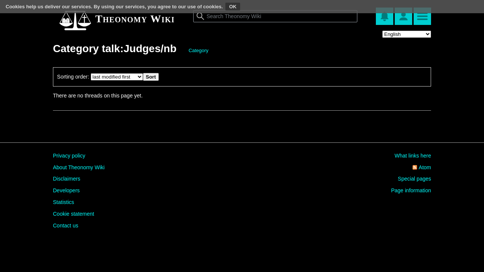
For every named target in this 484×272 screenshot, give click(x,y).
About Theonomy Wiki (79, 167)
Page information (411, 190)
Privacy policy (69, 156)
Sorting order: (73, 77)
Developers (66, 190)
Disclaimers (66, 179)
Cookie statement (73, 214)
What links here (413, 156)
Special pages (414, 179)
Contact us (65, 226)
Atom (425, 167)
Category (199, 50)
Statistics (63, 202)
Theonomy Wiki (135, 19)
